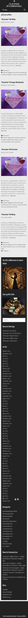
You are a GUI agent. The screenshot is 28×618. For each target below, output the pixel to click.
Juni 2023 (5, 403)
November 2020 (7, 478)
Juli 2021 (5, 458)
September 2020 (7, 483)
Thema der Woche (7, 544)
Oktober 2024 (6, 378)
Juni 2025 (5, 358)
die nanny (16, 244)
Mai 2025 (5, 361)
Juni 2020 (5, 491)
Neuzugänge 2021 (8, 536)
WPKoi (24, 616)
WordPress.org (6, 597)
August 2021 (6, 456)
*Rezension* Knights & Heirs (10, 338)
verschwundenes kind (9, 207)
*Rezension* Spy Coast (17, 570)
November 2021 (7, 448)
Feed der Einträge (7, 592)
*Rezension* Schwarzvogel (18, 565)
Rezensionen (6, 70)
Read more (18, 65)
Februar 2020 (6, 501)
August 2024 (6, 383)
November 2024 (7, 376)
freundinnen (4, 140)
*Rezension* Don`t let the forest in (12, 333)
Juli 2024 (5, 386)
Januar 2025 (6, 371)
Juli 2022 (5, 428)
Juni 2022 (5, 431)
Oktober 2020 (6, 481)
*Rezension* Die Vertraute (9, 149)
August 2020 (6, 486)
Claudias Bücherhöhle (14, 5)
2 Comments (6, 251)
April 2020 (5, 496)
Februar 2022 (6, 441)
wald (16, 207)
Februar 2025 (6, 368)
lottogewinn (9, 74)
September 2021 (7, 453)
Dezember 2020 (7, 476)
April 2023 (5, 408)
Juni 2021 (5, 461)
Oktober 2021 (6, 451)
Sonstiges (5, 541)
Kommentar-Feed (7, 594)
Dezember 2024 (7, 373)
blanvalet (5, 72)
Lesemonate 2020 (7, 529)
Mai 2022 (5, 433)
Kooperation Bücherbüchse (10, 521)
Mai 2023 (5, 406)
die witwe (16, 72)
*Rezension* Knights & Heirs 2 (11, 336)
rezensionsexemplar (22, 74)
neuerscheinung (6, 246)
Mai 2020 (5, 493)
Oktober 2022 (6, 421)
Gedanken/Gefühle (7, 516)
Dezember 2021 (7, 446)
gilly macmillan (10, 140)
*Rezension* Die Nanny (8, 214)
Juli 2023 (5, 401)
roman (12, 142)
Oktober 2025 (6, 351)
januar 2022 (9, 205)
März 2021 (5, 468)
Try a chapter (6, 546)
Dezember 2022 (7, 416)
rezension (14, 74)
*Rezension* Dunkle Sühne (10, 341)
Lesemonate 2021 (7, 531)
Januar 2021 (6, 473)
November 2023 (7, 391)
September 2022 (7, 423)
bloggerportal (11, 72)
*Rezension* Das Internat (9, 331)
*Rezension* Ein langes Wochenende (12, 82)
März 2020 (5, 498)
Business (5, 577)
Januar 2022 (6, 443)
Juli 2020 (5, 488)
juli (1, 246)
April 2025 (5, 363)
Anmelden (5, 589)
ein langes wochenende (19, 137)
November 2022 (7, 418)
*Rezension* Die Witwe (8, 19)
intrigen (16, 140)
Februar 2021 (6, 471)
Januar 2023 (6, 413)
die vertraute (17, 202)
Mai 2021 (5, 463)
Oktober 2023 (6, 393)
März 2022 (5, 438)
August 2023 (6, 398)
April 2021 (5, 466)
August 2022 (6, 426)
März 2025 (5, 366)
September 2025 (7, 353)
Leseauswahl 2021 (8, 526)
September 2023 (7, 396)
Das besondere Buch (8, 514)
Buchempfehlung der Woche (10, 511)
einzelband (21, 72)
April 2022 (5, 436)
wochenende (17, 142)
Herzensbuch (6, 519)
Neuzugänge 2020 (8, 534)
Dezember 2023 (7, 388)
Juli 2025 (5, 356)
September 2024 (7, 381)
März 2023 (5, 411)
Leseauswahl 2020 (8, 524)
